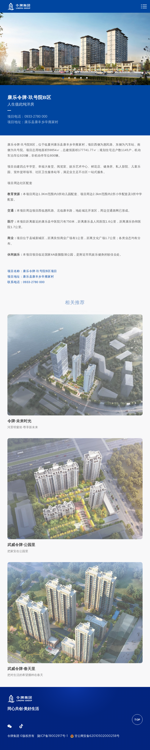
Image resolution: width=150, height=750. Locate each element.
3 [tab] (75, 78)
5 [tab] (87, 78)
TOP (137, 719)
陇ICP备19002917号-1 (52, 736)
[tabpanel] (75, 49)
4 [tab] (81, 78)
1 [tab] (63, 78)
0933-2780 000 (35, 116)
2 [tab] (69, 78)
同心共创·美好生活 (23, 709)
